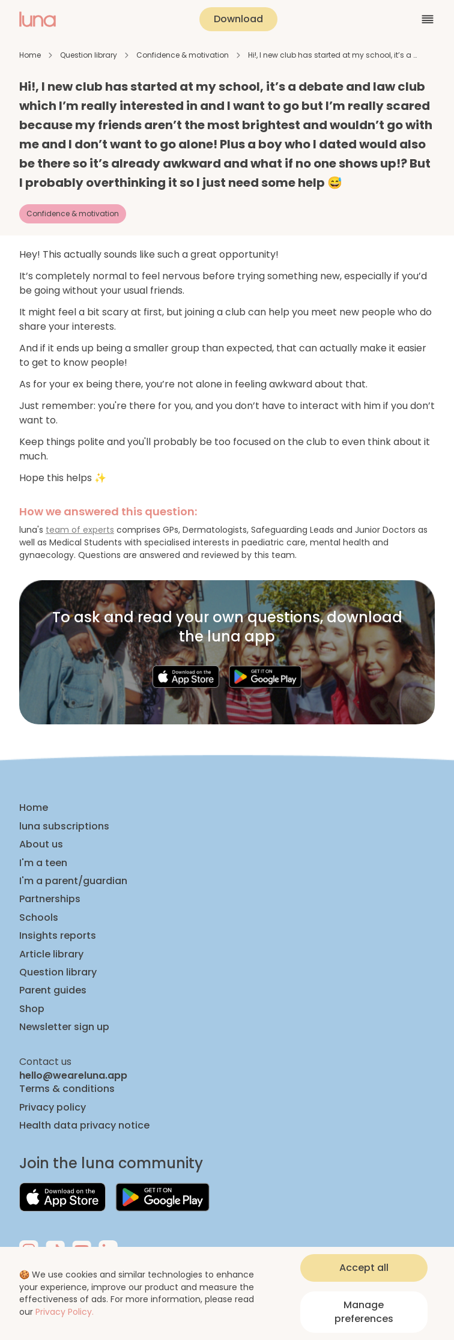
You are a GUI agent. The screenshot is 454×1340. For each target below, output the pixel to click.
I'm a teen (43, 863)
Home (30, 55)
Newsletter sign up (64, 1027)
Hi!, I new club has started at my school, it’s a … (332, 55)
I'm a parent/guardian (73, 881)
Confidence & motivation (182, 55)
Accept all (364, 1268)
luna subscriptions (64, 826)
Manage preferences (363, 1311)
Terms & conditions (67, 1089)
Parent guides (52, 990)
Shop (31, 1009)
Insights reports (57, 935)
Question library (88, 55)
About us (41, 844)
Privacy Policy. (64, 1312)
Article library (51, 954)
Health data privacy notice (84, 1125)
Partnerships (49, 899)
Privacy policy (52, 1107)
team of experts (80, 530)
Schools (38, 917)
